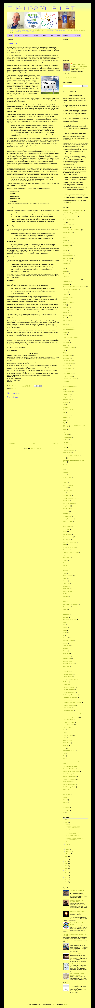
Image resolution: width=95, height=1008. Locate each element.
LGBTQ (65, 482)
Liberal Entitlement (68, 485)
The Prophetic (66, 700)
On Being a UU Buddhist (69, 547)
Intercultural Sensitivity (69, 450)
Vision (64, 748)
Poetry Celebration (68, 575)
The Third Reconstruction (69, 705)
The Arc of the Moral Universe (70, 679)
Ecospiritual (66, 340)
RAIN (64, 594)
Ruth (64, 625)
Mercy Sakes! (66, 506)
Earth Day (65, 332)
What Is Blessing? (67, 774)
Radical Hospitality (68, 591)
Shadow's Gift (66, 645)
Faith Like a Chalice (68, 363)
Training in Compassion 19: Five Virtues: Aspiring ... (74, 832)
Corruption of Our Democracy (70, 289)
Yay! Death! (66, 807)
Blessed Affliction (67, 248)
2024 (66, 856)
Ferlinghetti (66, 371)
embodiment (66, 342)
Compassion (66, 284)
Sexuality (65, 643)
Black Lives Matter (67, 242)
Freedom (65, 384)
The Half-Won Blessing (69, 692)
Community (69, 842)
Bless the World (67, 245)
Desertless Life (67, 315)
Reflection (65, 609)
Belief (64, 237)
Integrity (65, 447)
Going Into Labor (67, 399)
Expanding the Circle (68, 360)
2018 (66, 870)
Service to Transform (68, 640)
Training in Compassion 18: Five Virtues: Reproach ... (74, 838)
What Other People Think (69, 779)
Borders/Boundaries (68, 255)
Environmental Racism (69, 347)
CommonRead (66, 281)
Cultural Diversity (67, 297)
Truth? (64, 737)
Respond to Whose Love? (69, 619)
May (67, 844)
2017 (66, 872)
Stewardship (66, 666)
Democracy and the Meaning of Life (72, 310)
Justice (64, 474)
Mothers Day (66, 529)
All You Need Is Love (68, 219)
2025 (66, 822)
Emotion (65, 345)
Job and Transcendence (69, 467)
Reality (64, 601)
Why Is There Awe (67, 792)
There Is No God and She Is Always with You (74, 713)
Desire (64, 317)
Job (64, 464)
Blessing (65, 250)
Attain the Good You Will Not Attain (72, 229)
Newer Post (12, 443)
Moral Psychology (67, 526)
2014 (66, 879)
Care (64, 268)
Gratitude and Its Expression (70, 410)
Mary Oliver (66, 500)
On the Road (66, 550)
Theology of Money (68, 710)
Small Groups (26, 35)
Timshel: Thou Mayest (68, 722)
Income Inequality (67, 437)
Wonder (65, 802)
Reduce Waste (67, 606)
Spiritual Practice (67, 35)
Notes (64, 544)
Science (65, 632)
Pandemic (65, 560)
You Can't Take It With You (72, 835)
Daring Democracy (68, 302)
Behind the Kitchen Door (69, 235)
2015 (66, 877)
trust (64, 732)
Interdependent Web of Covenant (71, 455)
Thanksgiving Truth (68, 674)
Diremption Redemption (69, 327)
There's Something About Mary (71, 717)
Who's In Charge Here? (69, 787)
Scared (65, 630)
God (64, 389)
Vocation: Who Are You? (69, 750)
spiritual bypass (67, 658)
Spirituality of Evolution (69, 663)
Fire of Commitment (68, 373)
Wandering (65, 758)
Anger (64, 222)
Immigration (66, 434)
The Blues (65, 682)
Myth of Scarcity (67, 534)
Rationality (65, 599)
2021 (66, 863)
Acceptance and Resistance (70, 217)
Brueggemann (66, 263)
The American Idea (68, 676)
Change (65, 271)
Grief (64, 412)
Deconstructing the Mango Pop (78, 985)
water (64, 763)
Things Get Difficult (68, 719)
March (68, 849)
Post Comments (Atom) (37, 448)
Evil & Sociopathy (67, 355)
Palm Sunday (66, 557)
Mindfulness (66, 513)
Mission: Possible (67, 521)
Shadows (65, 648)
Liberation (65, 487)
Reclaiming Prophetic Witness (70, 604)
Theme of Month (67, 707)
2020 (66, 866)
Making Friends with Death (70, 498)
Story (64, 669)
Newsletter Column (68, 537)
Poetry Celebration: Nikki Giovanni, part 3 (76, 901)
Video (52, 35)
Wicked (65, 797)
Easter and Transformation (70, 337)
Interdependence (67, 452)
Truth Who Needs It (68, 735)
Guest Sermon (66, 415)
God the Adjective (67, 391)
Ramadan (65, 596)
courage (65, 292)
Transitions (68, 829)
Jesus (64, 458)
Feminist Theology (67, 368)
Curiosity (65, 299)
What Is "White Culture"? (76, 944)
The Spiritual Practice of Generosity (72, 702)
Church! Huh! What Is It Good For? (72, 279)
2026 (66, 820)
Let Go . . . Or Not (67, 477)
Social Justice (66, 653)
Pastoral (65, 565)
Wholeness (66, 789)
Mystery (65, 531)
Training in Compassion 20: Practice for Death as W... (73, 826)
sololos (54, 1004)
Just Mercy (66, 472)
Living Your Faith (67, 490)
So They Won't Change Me (77, 890)
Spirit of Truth (66, 656)
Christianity (66, 273)
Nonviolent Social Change (69, 542)
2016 (66, 875)
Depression (66, 312)
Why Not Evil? (66, 794)
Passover (65, 562)
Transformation (67, 727)
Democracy (66, 307)
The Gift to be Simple (68, 689)
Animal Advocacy (67, 224)
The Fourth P (66, 684)
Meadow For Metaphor (69, 503)
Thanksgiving (66, 671)
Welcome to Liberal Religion (70, 766)
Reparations (66, 614)
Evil (64, 353)
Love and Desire (67, 495)
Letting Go (65, 480)
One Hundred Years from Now (70, 552)
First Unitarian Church (38, 30)
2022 (66, 861)
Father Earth (66, 365)
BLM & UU (65, 253)
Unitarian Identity (67, 740)
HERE (78, 200)
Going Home (66, 397)
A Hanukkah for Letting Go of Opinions (73, 210)
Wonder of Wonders (68, 805)
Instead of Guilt (67, 445)
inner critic (65, 442)
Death (64, 305)
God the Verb (66, 394)
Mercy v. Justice (67, 508)
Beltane (65, 240)
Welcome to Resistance (69, 768)
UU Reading (44, 35)
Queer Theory (66, 583)
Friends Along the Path (69, 386)
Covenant (65, 294)
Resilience (65, 617)
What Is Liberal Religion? (69, 776)
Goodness (65, 402)
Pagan (64, 555)
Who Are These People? (69, 784)
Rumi (64, 622)
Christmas (65, 276)
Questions (65, 586)
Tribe (64, 730)
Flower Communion (68, 376)
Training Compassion (68, 724)
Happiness (65, 417)
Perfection (65, 568)
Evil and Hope (66, 358)
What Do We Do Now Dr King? (71, 771)
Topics (58, 35)
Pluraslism (65, 570)
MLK (64, 524)
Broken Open (66, 261)
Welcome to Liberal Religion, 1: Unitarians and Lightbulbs (78, 912)
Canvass (65, 266)
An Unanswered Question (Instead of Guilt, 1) (77, 974)
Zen (64, 812)
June (67, 824)
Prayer (64, 578)
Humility (65, 429)
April (67, 847)
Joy (64, 469)
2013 (66, 882)
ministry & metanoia (68, 518)
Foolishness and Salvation (70, 378)
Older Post (55, 443)
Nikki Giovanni (66, 539)
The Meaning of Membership (70, 694)
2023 (66, 859)
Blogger (66, 1004)
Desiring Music (67, 320)
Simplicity (65, 650)
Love (64, 493)
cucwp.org (65, 75)
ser (63, 635)
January (68, 854)
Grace (64, 404)
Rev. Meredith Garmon (79, 64)
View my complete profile (69, 77)
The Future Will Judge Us (69, 687)
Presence (65, 581)
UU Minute (77, 35)
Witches (65, 799)
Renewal (65, 612)
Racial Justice (66, 588)
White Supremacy (67, 781)
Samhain (65, 627)
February (68, 851)
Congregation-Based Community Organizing (74, 286)
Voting (64, 753)
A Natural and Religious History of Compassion (75, 213)
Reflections (35, 35)
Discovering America (68, 329)
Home (10, 35)
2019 (66, 868)
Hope (64, 423)
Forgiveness (66, 381)
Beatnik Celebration (68, 232)
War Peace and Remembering (71, 761)
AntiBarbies (66, 227)
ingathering (66, 439)
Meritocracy (66, 511)
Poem (64, 573)
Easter (64, 334)
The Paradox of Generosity (70, 697)
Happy (64, 420)
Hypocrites (65, 432)
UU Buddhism (66, 743)
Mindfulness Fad (67, 516)
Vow (64, 755)
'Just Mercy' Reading (75, 963)
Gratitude (65, 407)
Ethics (64, 350)
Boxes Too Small (67, 258)
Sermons (17, 35)
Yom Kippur (66, 810)
